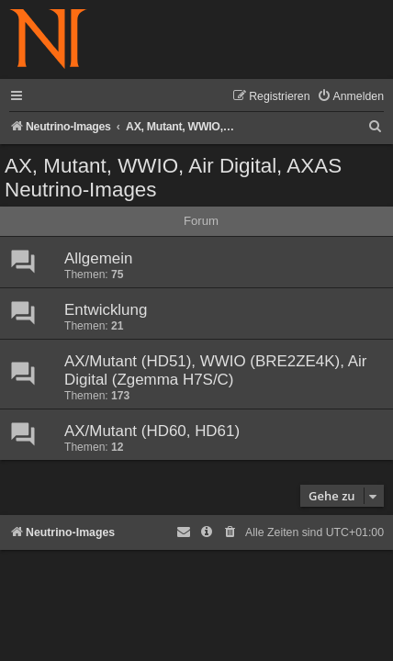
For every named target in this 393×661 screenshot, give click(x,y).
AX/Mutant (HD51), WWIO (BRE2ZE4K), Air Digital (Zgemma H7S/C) (215, 370)
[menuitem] (350, 96)
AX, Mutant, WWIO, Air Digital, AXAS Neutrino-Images (173, 177)
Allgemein (98, 258)
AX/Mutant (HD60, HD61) (152, 431)
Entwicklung (105, 310)
